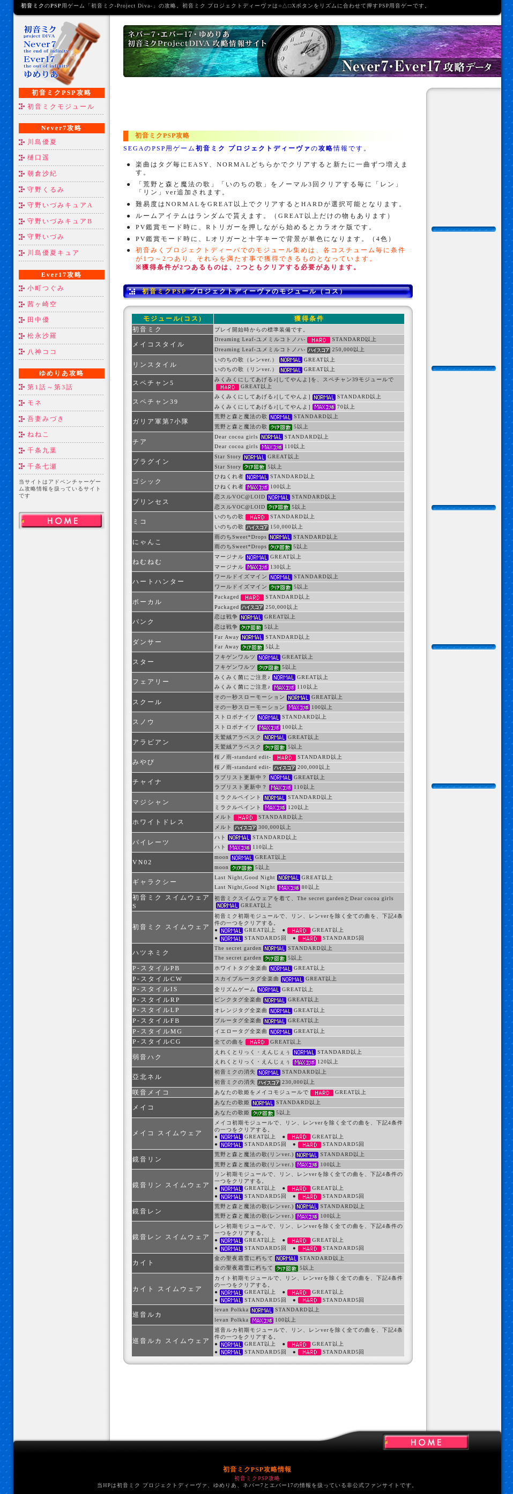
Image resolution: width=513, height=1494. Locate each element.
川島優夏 (42, 142)
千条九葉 (42, 450)
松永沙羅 (42, 335)
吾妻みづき (46, 418)
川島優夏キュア (53, 252)
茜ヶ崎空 (42, 304)
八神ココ (42, 352)
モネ (34, 402)
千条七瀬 (42, 466)
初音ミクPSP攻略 (257, 1478)
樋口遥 (38, 157)
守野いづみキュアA (60, 205)
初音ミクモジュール (61, 106)
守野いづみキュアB (60, 221)
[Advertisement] (62, 702)
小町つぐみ (46, 288)
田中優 (38, 319)
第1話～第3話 (50, 387)
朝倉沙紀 (42, 173)
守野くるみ (46, 189)
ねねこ (38, 434)
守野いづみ (46, 236)
